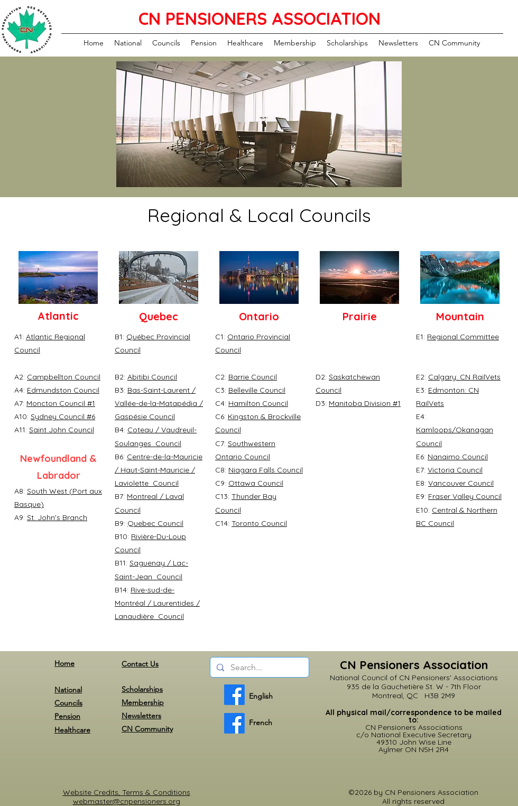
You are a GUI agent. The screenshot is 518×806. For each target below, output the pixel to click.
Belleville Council (256, 390)
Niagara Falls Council (265, 470)
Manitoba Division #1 (365, 403)
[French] (234, 723)
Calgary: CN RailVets (464, 377)
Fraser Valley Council (465, 496)
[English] (234, 694)
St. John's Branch (57, 517)
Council (162, 416)
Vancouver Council (461, 483)
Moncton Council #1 (60, 403)
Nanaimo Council (458, 456)
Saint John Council (61, 429)
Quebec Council (155, 523)
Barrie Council (252, 377)
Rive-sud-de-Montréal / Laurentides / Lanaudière (157, 603)
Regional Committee (463, 336)
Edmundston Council (63, 390)
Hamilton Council (258, 403)
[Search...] (258, 667)
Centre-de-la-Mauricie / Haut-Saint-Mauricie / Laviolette (158, 470)
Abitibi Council (152, 377)
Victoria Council (455, 470)
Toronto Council (259, 523)
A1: (20, 336)
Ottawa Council (255, 483)
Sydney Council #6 (63, 416)
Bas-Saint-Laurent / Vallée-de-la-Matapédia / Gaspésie (159, 403)
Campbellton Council (63, 377)
